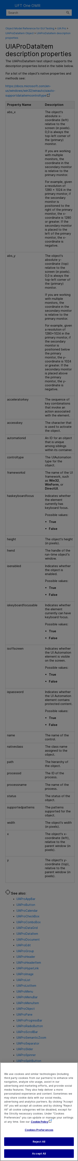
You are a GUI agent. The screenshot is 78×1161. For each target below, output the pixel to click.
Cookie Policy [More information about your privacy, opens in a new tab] (39, 1124)
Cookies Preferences (39, 1132)
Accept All (39, 1156)
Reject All (39, 1144)
